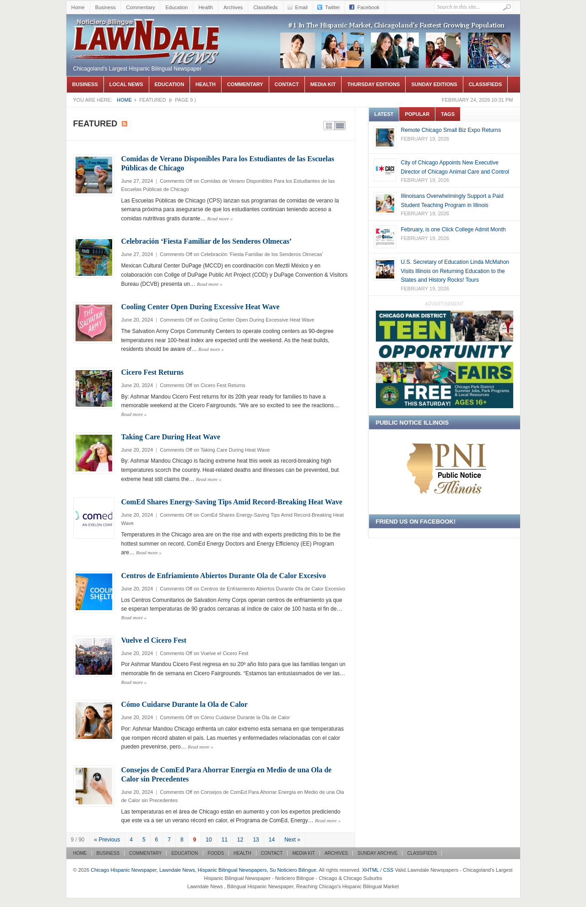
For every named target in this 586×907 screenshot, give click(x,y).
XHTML (370, 870)
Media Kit (323, 84)
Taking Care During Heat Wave (171, 437)
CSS (388, 870)
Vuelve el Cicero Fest (154, 640)
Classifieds (265, 7)
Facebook (368, 7)
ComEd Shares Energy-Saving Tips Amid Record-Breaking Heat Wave (231, 502)
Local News (126, 84)
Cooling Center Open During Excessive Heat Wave (200, 307)
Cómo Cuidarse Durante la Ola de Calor (184, 704)
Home (78, 7)
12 (240, 839)
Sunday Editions (434, 84)
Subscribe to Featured (124, 123)
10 (209, 839)
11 (225, 839)
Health (205, 7)
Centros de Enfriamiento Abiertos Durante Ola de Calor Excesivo (223, 575)
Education (176, 7)
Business (105, 7)
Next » (292, 839)
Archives (233, 7)
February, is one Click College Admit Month (453, 229)
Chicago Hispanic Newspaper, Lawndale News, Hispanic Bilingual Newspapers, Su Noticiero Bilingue (146, 28)
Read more (220, 218)
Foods (216, 853)
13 (256, 839)
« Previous (107, 839)
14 (272, 839)
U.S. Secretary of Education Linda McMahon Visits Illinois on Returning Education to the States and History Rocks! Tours (455, 271)
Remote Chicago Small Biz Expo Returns (451, 130)
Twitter (332, 7)
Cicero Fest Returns (152, 372)
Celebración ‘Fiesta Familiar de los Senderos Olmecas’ (206, 241)
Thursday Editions (373, 84)
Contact (287, 84)
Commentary (140, 7)
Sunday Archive (377, 853)
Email (301, 7)
